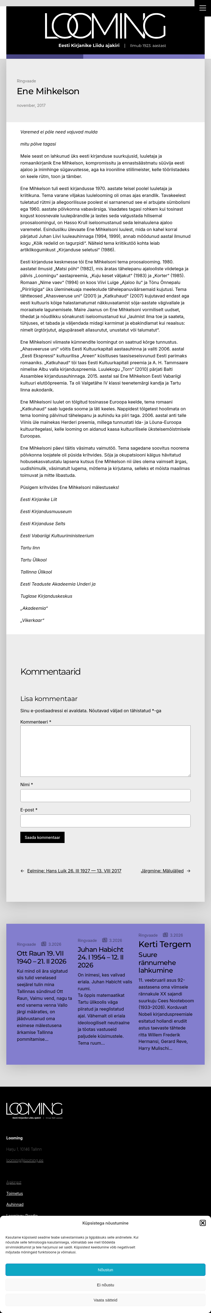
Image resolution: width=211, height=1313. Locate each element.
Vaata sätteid (105, 1300)
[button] (203, 1223)
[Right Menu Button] (202, 8)
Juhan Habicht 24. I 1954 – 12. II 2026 (101, 957)
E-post (29, 810)
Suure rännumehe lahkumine (157, 963)
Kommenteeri (35, 722)
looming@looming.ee (24, 1160)
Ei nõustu (105, 1285)
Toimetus (14, 1193)
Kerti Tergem (164, 944)
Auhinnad (15, 1204)
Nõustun (105, 1269)
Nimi (26, 784)
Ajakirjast (13, 1182)
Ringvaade (26, 81)
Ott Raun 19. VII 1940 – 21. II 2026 (41, 957)
